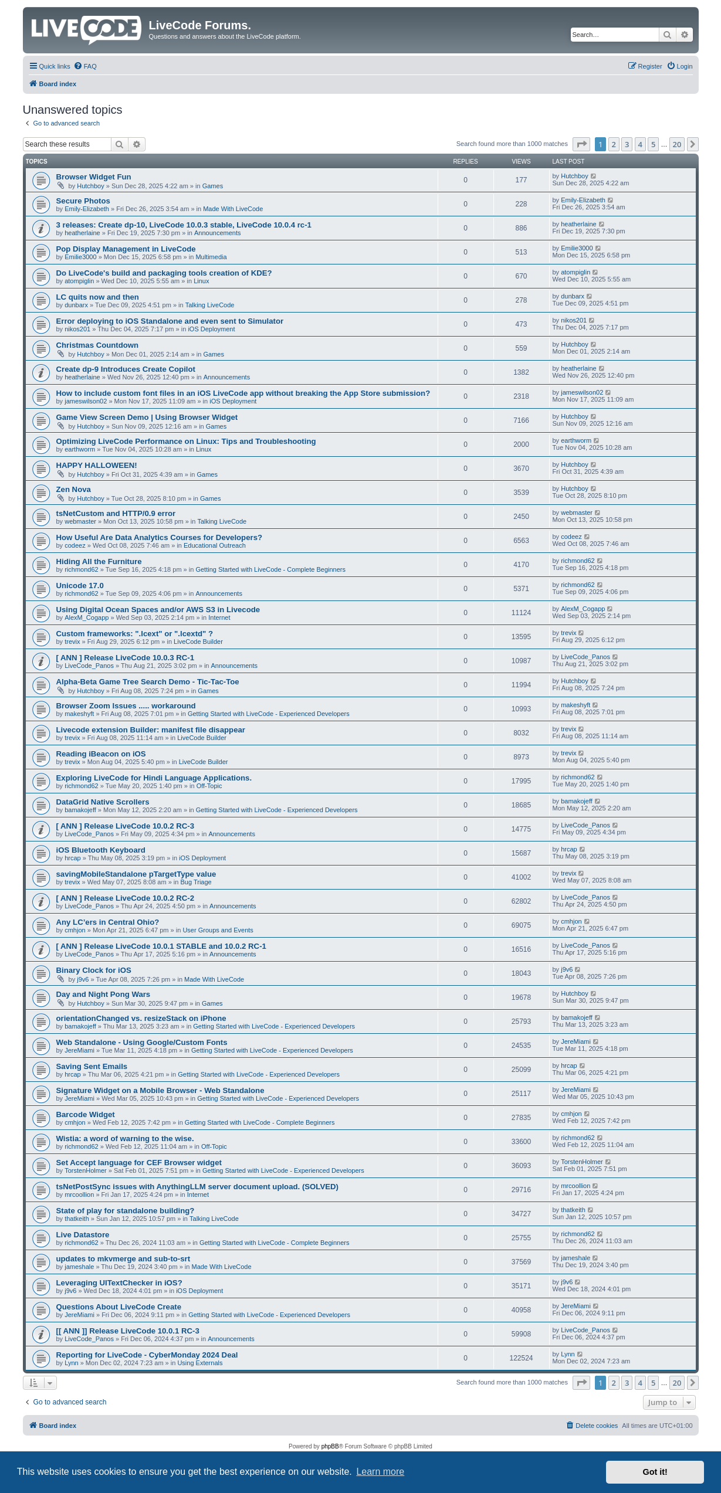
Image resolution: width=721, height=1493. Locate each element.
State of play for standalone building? (125, 1210)
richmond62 (81, 569)
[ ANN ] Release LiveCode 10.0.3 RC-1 (125, 657)
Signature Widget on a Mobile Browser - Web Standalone (160, 1090)
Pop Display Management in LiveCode (126, 249)
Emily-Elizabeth (87, 208)
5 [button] (653, 144)
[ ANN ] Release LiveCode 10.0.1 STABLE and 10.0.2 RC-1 (161, 946)
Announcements (217, 232)
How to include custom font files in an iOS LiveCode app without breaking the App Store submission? (243, 393)
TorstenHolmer (86, 1170)
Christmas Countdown (97, 345)
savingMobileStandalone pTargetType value (136, 874)
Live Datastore (83, 1234)
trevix (72, 641)
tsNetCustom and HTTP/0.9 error (116, 513)
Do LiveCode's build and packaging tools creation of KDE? (164, 273)
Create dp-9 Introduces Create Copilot (125, 369)
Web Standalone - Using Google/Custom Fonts (142, 1042)
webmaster (80, 521)
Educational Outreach (215, 545)
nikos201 (77, 328)
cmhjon (75, 930)
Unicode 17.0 (80, 585)
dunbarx (76, 304)
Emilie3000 (80, 256)
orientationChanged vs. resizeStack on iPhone (141, 1018)
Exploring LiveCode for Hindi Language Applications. (154, 777)
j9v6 (83, 979)
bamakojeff (80, 809)
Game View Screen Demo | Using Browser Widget (147, 417)
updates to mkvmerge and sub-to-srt (123, 1258)
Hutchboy (90, 185)
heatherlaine (82, 232)
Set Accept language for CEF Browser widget (139, 1162)
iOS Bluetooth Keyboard (100, 850)
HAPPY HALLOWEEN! (96, 465)
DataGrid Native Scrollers (103, 802)
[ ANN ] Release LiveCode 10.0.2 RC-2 (125, 898)
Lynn (71, 1362)
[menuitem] (85, 66)
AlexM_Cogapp (87, 617)
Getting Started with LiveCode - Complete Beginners (270, 569)
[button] (581, 144)
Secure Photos (83, 200)
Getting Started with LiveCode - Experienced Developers (269, 713)
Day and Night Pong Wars (103, 994)
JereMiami (79, 1050)
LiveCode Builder (198, 641)
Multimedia (210, 256)
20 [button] (677, 144)
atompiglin (79, 280)
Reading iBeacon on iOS (101, 753)
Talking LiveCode (210, 304)
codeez (75, 545)
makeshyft (79, 713)
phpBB (330, 1446)
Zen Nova (73, 489)
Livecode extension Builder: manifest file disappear (150, 729)
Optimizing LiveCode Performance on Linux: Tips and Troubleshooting (186, 441)
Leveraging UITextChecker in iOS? (119, 1282)
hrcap (73, 857)
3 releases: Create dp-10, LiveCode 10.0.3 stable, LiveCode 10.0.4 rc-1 (184, 224)
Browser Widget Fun (93, 176)
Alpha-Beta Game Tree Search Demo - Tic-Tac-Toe (147, 681)
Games (212, 185)
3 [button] (627, 144)
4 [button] (640, 144)
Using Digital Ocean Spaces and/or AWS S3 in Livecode (158, 609)
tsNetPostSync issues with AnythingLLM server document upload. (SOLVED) (197, 1186)
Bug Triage (195, 881)
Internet (219, 617)
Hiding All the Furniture (99, 561)
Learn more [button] (380, 1472)
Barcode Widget (85, 1114)
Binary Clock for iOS (93, 970)
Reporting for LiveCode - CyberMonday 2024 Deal (147, 1355)
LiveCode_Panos (89, 665)
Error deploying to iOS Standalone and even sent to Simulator (170, 321)
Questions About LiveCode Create (118, 1306)
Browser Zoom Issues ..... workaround (126, 705)
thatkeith (77, 1218)
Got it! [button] (655, 1472)
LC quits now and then (97, 297)
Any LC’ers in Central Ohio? (108, 922)
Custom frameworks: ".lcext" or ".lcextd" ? (135, 633)
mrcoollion (79, 1194)
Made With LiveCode (233, 208)
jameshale (79, 1266)
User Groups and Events (217, 930)
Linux (201, 280)
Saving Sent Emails (92, 1066)
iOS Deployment (211, 328)
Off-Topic (209, 785)
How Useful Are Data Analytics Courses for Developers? (159, 537)
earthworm (80, 449)
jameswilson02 (86, 401)
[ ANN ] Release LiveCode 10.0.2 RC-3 (125, 826)
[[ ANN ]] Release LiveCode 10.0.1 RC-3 (127, 1330)
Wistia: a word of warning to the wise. (125, 1138)
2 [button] (614, 144)
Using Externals (199, 1362)
